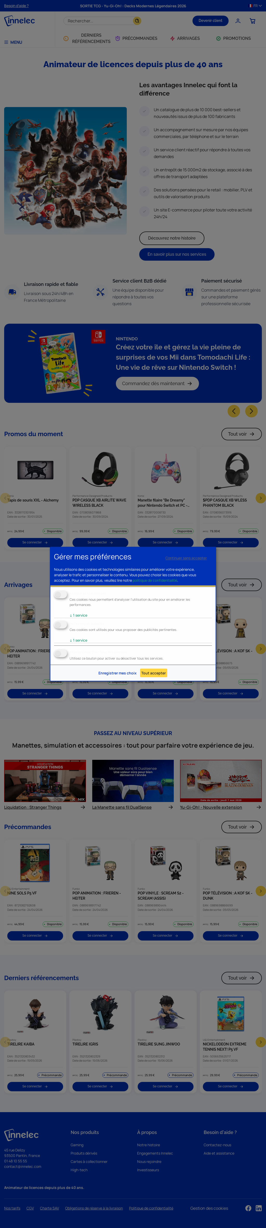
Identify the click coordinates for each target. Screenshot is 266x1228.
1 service (78, 615)
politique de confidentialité (155, 580)
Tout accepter (153, 673)
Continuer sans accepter (186, 557)
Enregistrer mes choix (117, 673)
